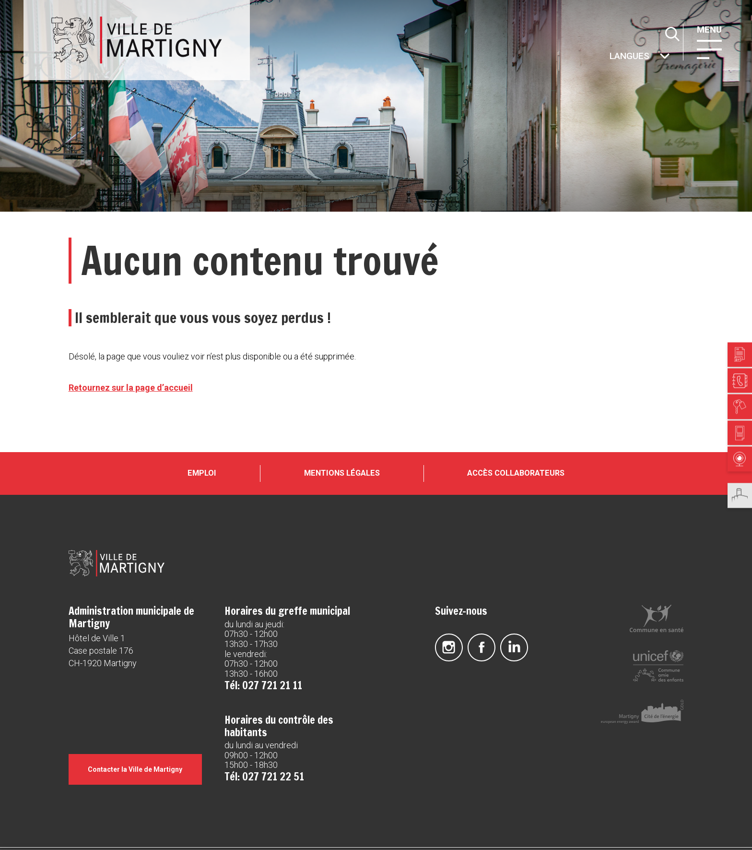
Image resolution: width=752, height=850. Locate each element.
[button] (709, 48)
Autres (608, 57)
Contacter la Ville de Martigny (135, 769)
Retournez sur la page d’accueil (131, 388)
